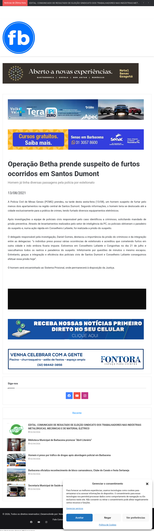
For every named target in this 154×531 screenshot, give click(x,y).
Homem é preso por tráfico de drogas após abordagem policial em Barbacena (70, 456)
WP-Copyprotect (28, 529)
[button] (147, 484)
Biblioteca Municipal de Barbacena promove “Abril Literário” (61, 441)
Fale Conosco (59, 521)
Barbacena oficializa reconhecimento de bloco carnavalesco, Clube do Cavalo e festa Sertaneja (79, 471)
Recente (77, 413)
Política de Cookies (107, 525)
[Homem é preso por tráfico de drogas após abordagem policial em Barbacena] (17, 460)
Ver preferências (135, 517)
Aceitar (79, 517)
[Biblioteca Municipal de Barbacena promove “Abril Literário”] (17, 445)
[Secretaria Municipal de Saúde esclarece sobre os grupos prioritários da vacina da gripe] (17, 491)
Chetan (17, 529)
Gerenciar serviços (74, 508)
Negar (107, 517)
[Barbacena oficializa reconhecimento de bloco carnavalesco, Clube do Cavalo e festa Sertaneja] (17, 476)
